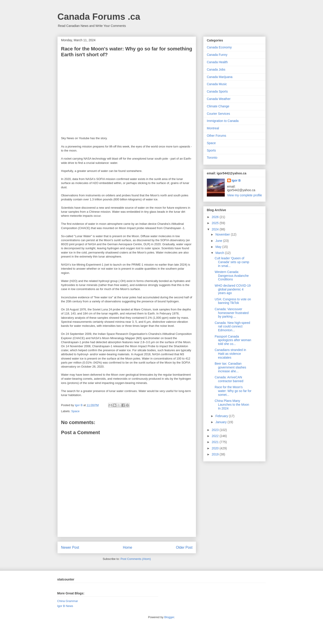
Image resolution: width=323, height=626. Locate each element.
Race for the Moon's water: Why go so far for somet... (233, 390)
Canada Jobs (216, 69)
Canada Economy (219, 47)
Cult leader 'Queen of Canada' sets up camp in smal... (232, 262)
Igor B (236, 180)
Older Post (184, 547)
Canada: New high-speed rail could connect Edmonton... (232, 326)
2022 (216, 436)
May (218, 247)
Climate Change (218, 106)
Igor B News (65, 606)
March (220, 253)
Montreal (213, 128)
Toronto (212, 157)
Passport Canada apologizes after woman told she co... (233, 340)
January (221, 422)
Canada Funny (217, 54)
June (219, 241)
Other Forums (216, 135)
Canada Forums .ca (98, 17)
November (223, 234)
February (222, 416)
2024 (216, 229)
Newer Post (70, 547)
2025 (216, 223)
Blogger (169, 617)
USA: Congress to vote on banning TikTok (233, 301)
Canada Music (217, 84)
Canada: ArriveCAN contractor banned (229, 379)
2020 (216, 448)
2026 (216, 217)
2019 (216, 454)
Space (75, 411)
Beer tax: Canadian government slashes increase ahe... (230, 367)
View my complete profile (244, 195)
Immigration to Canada (223, 121)
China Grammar (67, 601)
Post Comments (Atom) (135, 559)
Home (127, 547)
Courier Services (218, 113)
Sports (211, 150)
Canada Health (217, 62)
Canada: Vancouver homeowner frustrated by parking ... (232, 312)
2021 (216, 442)
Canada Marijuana (219, 77)
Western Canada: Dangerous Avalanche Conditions (232, 275)
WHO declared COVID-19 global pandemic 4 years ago (233, 289)
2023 (216, 430)
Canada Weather (219, 99)
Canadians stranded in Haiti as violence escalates (230, 353)
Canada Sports (217, 91)
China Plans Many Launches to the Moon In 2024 (232, 404)
